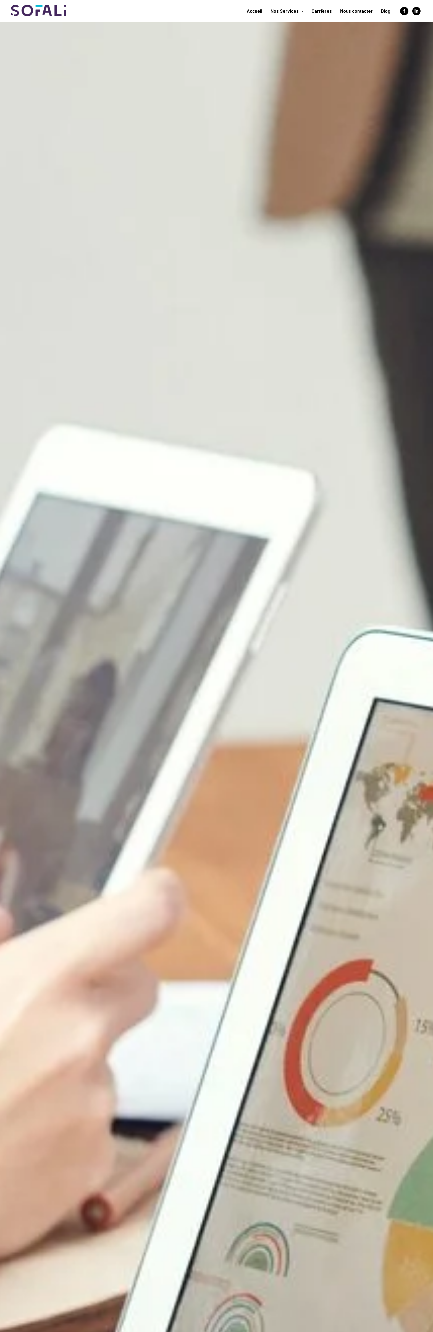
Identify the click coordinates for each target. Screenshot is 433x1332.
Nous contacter (356, 11)
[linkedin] (416, 11)
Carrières (321, 11)
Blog (385, 11)
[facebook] (404, 11)
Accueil (254, 11)
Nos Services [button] (285, 11)
